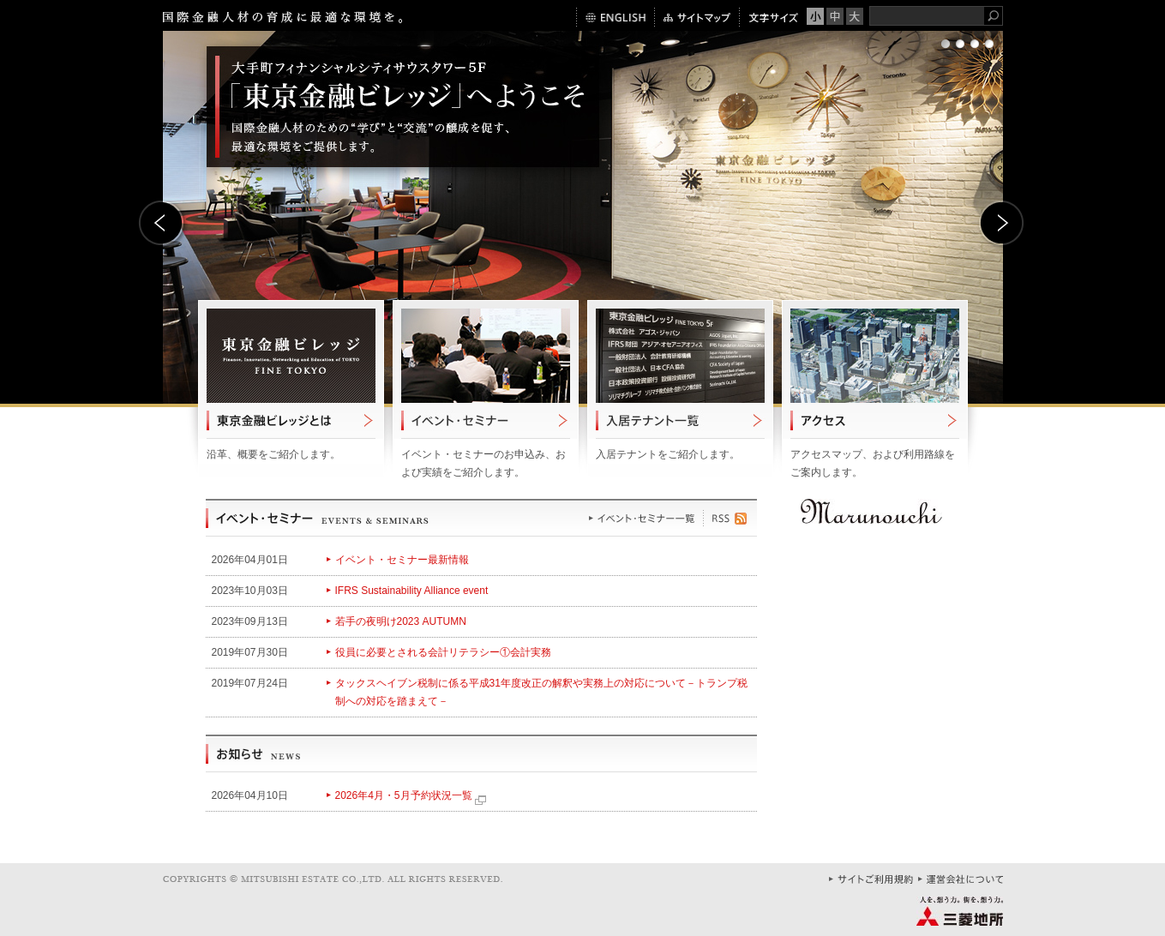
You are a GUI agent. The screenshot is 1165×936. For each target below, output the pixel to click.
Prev (163, 224)
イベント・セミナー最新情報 (402, 560)
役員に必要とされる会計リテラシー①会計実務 (443, 652)
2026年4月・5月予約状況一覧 (410, 795)
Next (1003, 224)
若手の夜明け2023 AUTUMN (400, 621)
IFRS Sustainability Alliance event (412, 591)
